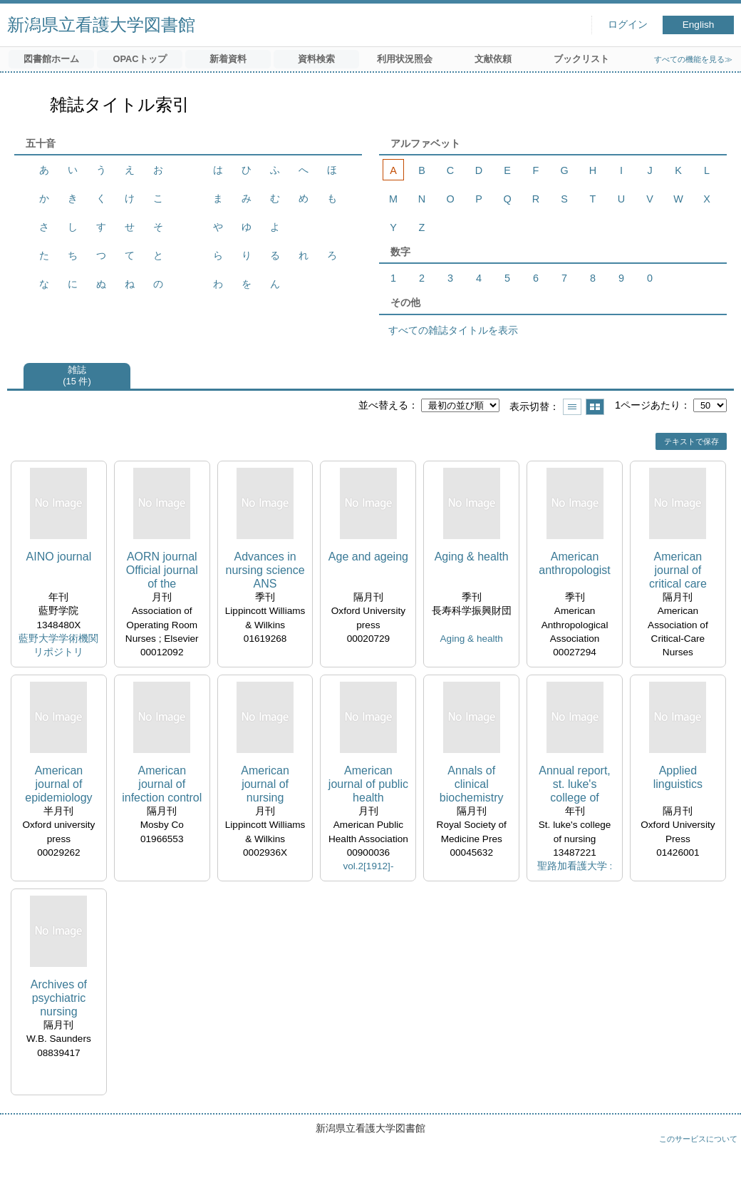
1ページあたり (647, 405)
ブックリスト (581, 58)
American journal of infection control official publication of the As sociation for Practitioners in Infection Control (162, 784)
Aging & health (472, 556)
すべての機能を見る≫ (693, 59)
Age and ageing (368, 556)
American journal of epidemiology (58, 784)
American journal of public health (368, 784)
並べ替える (383, 405)
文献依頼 (493, 58)
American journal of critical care (678, 570)
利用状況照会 (404, 58)
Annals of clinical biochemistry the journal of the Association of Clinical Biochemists (471, 784)
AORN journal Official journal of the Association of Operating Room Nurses (162, 570)
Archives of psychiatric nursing (59, 998)
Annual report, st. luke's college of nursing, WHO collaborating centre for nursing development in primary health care (574, 784)
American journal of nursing (265, 784)
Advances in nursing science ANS (264, 570)
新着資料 (228, 58)
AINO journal (59, 556)
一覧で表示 (572, 407)
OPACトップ (139, 58)
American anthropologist (575, 563)
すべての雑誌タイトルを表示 (453, 330)
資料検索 (316, 58)
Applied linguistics (678, 777)
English (699, 24)
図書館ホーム (51, 58)
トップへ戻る (716, 1153)
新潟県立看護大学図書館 (101, 24)
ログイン (628, 24)
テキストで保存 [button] (691, 441)
